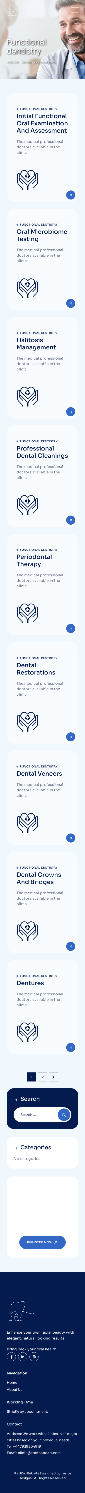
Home (12, 1382)
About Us (14, 1389)
